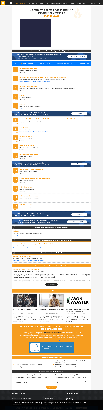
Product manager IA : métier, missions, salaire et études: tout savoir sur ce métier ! (71, 361)
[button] (85, 3)
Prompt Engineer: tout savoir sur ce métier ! (27, 367)
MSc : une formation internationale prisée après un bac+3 (25, 310)
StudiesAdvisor (49, 398)
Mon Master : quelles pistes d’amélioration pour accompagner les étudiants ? (78, 310)
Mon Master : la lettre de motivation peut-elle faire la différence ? (51, 310)
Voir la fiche (22, 72)
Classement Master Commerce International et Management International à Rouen (31, 381)
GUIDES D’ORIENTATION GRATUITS (59, 3)
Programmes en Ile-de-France (64, 63)
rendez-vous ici (63, 404)
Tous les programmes (28, 63)
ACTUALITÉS (92, 3)
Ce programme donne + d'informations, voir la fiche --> (34, 81)
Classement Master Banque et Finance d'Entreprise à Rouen (70, 377)
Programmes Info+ (45, 63)
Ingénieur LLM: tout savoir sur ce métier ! (65, 364)
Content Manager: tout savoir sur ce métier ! (66, 367)
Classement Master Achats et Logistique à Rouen (67, 375)
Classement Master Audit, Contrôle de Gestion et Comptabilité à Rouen (32, 378)
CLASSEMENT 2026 (20, 3)
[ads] (51, 47)
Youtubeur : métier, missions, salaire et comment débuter (30, 361)
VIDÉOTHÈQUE (44, 3)
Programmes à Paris (84, 63)
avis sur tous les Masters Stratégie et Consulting (55, 340)
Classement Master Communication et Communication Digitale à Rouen (72, 381)
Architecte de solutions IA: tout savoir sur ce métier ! (29, 364)
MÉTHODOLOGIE (32, 3)
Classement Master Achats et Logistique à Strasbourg (30, 375)
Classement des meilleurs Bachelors (21, 398)
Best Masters (69, 398)
